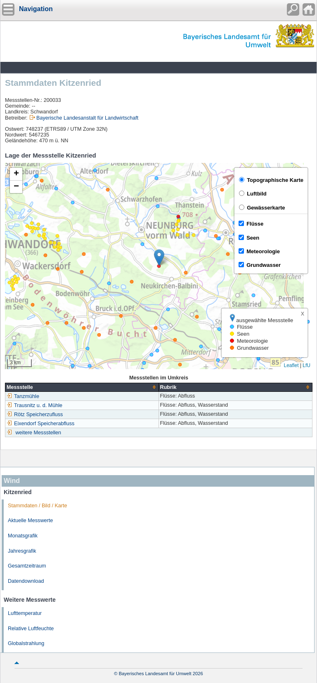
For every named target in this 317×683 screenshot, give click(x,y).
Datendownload (26, 581)
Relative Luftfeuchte (31, 628)
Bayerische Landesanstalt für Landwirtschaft (87, 118)
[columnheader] (82, 387)
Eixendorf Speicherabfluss (40, 423)
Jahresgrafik (22, 551)
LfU (306, 365)
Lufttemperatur (25, 613)
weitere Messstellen (39, 433)
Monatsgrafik (23, 536)
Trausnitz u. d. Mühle (34, 405)
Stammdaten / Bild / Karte (37, 506)
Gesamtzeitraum (27, 566)
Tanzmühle (23, 396)
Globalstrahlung (26, 643)
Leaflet (291, 365)
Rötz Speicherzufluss (35, 414)
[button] (159, 257)
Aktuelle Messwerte (30, 520)
